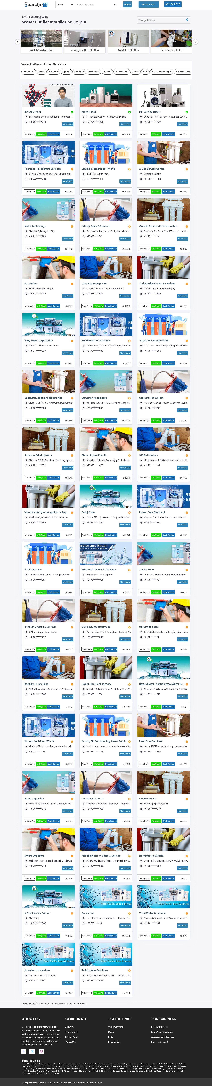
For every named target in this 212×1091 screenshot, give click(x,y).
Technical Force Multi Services (42, 169)
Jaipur (92, 1068)
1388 (126, 307)
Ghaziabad (32, 1076)
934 (126, 997)
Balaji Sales (88, 514)
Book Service (54, 134)
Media (111, 1036)
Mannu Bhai (89, 111)
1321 (126, 537)
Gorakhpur (67, 1073)
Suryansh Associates (94, 399)
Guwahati (155, 1071)
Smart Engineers (34, 859)
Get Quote (41, 134)
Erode (34, 1078)
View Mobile (68, 124)
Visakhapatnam (126, 1068)
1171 (184, 882)
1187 (69, 767)
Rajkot (37, 1071)
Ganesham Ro (147, 802)
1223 (183, 767)
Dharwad (147, 1073)
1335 (126, 422)
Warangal (161, 1073)
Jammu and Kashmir (52, 1078)
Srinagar (51, 1071)
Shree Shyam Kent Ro (94, 456)
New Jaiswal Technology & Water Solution (160, 687)
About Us (69, 1031)
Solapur (177, 1071)
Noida (60, 1073)
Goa (130, 1073)
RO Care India (32, 111)
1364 (68, 192)
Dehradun (76, 1073)
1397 (126, 192)
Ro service (88, 917)
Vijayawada (125, 1071)
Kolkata (86, 1068)
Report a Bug (114, 1046)
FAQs (110, 1041)
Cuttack (84, 1073)
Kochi (101, 1076)
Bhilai (95, 1076)
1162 (183, 825)
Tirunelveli (41, 1076)
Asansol (91, 1073)
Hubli (141, 1073)
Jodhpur (182, 1068)
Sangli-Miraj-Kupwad (174, 1076)
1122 (126, 710)
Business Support (159, 1046)
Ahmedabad (77, 1068)
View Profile (30, 134)
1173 (69, 825)
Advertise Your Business (162, 1041)
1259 (183, 364)
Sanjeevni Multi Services (96, 629)
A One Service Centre (151, 169)
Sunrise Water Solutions (96, 341)
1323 (183, 192)
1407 (126, 594)
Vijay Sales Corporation (38, 341)
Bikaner (82, 1076)
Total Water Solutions (152, 917)
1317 (69, 307)
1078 (183, 940)
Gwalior (100, 1071)
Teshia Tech (146, 571)
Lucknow (98, 1068)
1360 (183, 479)
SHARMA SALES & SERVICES (39, 629)
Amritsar (184, 1071)
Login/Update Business (162, 1036)
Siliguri (135, 1073)
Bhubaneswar (51, 1073)
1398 (126, 479)
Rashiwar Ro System (151, 859)
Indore (105, 1068)
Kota (139, 1071)
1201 (183, 710)
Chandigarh (146, 1071)
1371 (69, 537)
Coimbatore (115, 1071)
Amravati (89, 1076)
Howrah (87, 1071)
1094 (126, 940)
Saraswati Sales (148, 629)
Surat (163, 1068)
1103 (69, 710)
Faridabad (156, 1068)
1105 (68, 940)
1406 (68, 249)
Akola (146, 1076)
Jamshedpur (171, 1073)
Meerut (31, 1071)
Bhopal (116, 1068)
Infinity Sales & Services (96, 226)
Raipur (133, 1071)
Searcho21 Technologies (90, 1087)
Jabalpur (106, 1071)
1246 (68, 479)
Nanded (132, 1076)
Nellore (97, 1073)
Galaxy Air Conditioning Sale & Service (103, 744)
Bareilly (61, 1076)
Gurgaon (42, 1068)
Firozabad (181, 1073)
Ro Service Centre (92, 802)
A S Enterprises (33, 571)
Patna (136, 1068)
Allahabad (79, 1071)
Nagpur (175, 1068)
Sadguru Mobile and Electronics (43, 399)
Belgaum (40, 1078)
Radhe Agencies (34, 802)
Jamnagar (161, 1076)
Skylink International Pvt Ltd (98, 169)
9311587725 (172, 4)
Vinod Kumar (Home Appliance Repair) (46, 514)
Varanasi (44, 1071)
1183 (126, 882)
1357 (126, 364)
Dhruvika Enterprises (94, 284)
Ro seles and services (37, 974)
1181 (127, 825)
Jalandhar (41, 1073)
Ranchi (93, 1071)
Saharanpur (123, 1073)
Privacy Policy (71, 1041)
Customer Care (115, 1031)
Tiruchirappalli (51, 1076)
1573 (68, 364)
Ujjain (25, 1076)
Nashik (25, 1071)
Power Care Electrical (151, 514)
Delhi (36, 1068)
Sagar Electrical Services (96, 687)
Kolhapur (139, 1076)
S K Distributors (148, 456)
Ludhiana (142, 1068)
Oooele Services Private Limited (158, 226)
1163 (69, 652)
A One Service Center (36, 917)
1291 (69, 134)
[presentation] (17, 41)
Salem (154, 1073)
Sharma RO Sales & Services (98, 571)
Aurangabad (61, 1071)
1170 (183, 594)
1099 (68, 594)
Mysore (170, 1071)
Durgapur (116, 1076)
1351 (183, 307)
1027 (68, 997)
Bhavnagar (108, 1076)
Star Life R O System (151, 399)
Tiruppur (67, 1076)
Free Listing (148, 4)
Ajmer (103, 1073)
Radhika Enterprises (36, 687)
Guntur (115, 1073)
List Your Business (159, 1031)
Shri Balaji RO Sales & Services (157, 284)
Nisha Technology (34, 226)
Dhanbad (70, 1071)
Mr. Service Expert (149, 111)
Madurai (163, 1071)
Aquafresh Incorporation (153, 341)
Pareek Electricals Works (38, 744)
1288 (126, 134)
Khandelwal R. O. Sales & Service (101, 859)
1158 (126, 652)
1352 (183, 422)
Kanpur (168, 1068)
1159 (183, 537)
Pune (24, 1068)
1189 (126, 767)
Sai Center (30, 284)
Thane (110, 1068)
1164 (183, 652)
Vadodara (26, 1073)
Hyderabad (67, 1068)
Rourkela (124, 1076)
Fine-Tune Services (150, 744)
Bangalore (58, 1068)
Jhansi (108, 1073)
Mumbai (50, 1068)
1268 (68, 422)
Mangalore (27, 1078)
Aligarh (34, 1073)
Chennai (30, 1068)
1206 (68, 882)
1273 (183, 134)
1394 (126, 249)
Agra (149, 1068)
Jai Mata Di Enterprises (37, 456)
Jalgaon (75, 1076)
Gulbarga (152, 1076)
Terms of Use (71, 1036)
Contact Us (70, 1046)
